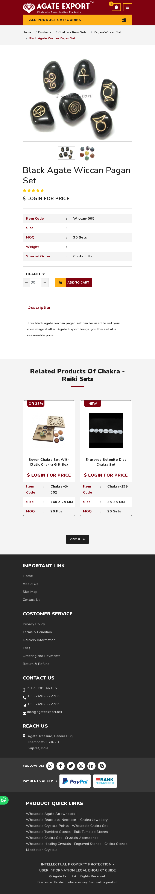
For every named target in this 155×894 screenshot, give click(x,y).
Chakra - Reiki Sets (72, 32)
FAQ (26, 648)
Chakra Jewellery (94, 819)
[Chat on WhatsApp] (4, 800)
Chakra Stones (116, 843)
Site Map (30, 591)
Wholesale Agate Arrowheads (50, 813)
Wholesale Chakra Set (90, 825)
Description (39, 307)
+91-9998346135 (41, 688)
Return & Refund (36, 663)
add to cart (72, 282)
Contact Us (82, 256)
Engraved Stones (88, 843)
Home (27, 32)
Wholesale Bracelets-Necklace (51, 819)
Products (44, 32)
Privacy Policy (34, 624)
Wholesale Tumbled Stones (48, 831)
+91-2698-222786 (43, 696)
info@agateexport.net (44, 712)
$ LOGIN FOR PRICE (46, 199)
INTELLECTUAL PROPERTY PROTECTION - (77, 864)
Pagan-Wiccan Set (108, 32)
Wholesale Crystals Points (47, 825)
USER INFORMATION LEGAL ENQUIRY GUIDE (77, 870)
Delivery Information (39, 640)
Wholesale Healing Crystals (48, 843)
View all (77, 539)
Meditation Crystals (42, 849)
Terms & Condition (37, 632)
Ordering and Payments (42, 656)
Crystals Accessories (82, 837)
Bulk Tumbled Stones (91, 831)
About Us (30, 583)
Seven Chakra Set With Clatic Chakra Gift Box (49, 462)
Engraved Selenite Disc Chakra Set (106, 462)
